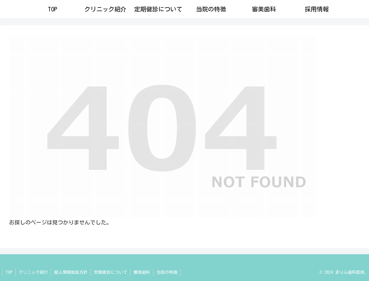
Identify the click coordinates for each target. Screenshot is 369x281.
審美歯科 (143, 272)
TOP (9, 272)
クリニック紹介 (33, 272)
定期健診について (111, 272)
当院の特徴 (168, 272)
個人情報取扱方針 (71, 272)
